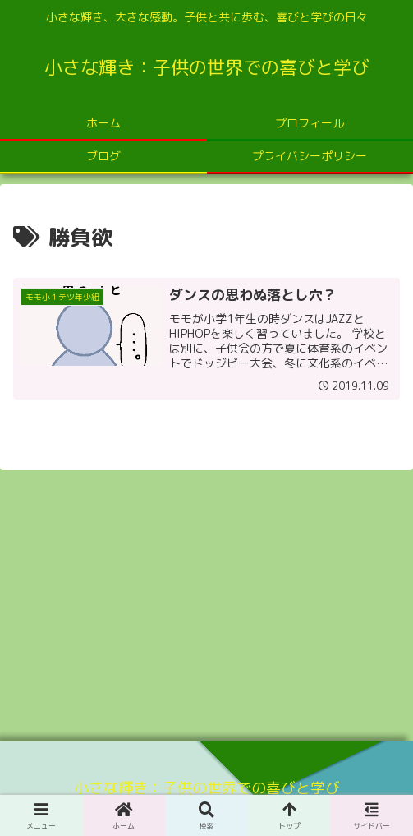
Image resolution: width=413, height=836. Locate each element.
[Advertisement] (206, 600)
